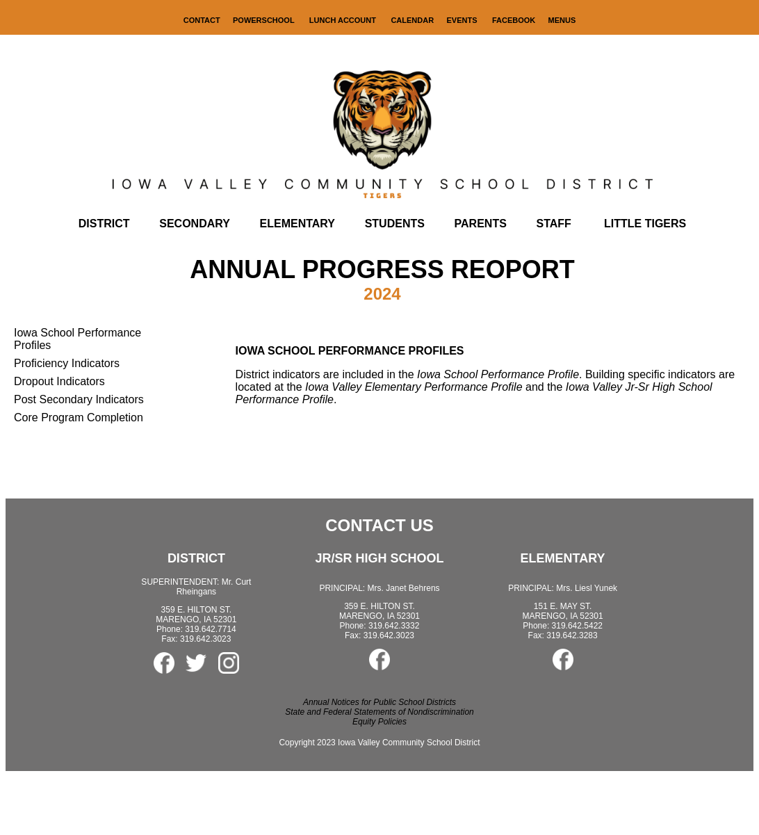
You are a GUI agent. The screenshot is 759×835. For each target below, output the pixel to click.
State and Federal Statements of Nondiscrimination (379, 712)
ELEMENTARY (297, 223)
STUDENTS (395, 223)
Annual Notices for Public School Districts (379, 702)
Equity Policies (379, 722)
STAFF (554, 223)
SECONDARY (194, 223)
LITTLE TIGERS (645, 223)
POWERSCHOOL (264, 20)
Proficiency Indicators (67, 363)
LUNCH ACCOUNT (343, 20)
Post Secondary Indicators (79, 399)
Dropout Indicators (59, 381)
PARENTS (481, 223)
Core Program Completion (78, 417)
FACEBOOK (513, 20)
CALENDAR (412, 20)
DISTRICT (104, 223)
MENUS (562, 20)
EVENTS (461, 20)
